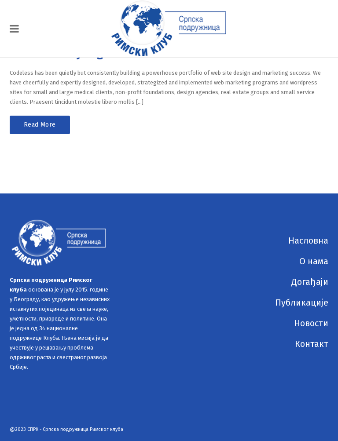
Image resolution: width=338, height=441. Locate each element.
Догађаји (309, 282)
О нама (313, 261)
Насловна (308, 240)
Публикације (301, 302)
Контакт (311, 344)
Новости (311, 323)
